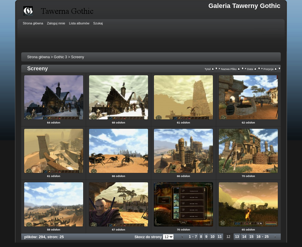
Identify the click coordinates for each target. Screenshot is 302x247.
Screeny (77, 57)
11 (219, 237)
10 (212, 237)
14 (244, 237)
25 (266, 237)
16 (258, 237)
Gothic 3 (60, 57)
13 (237, 237)
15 (251, 237)
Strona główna (38, 57)
